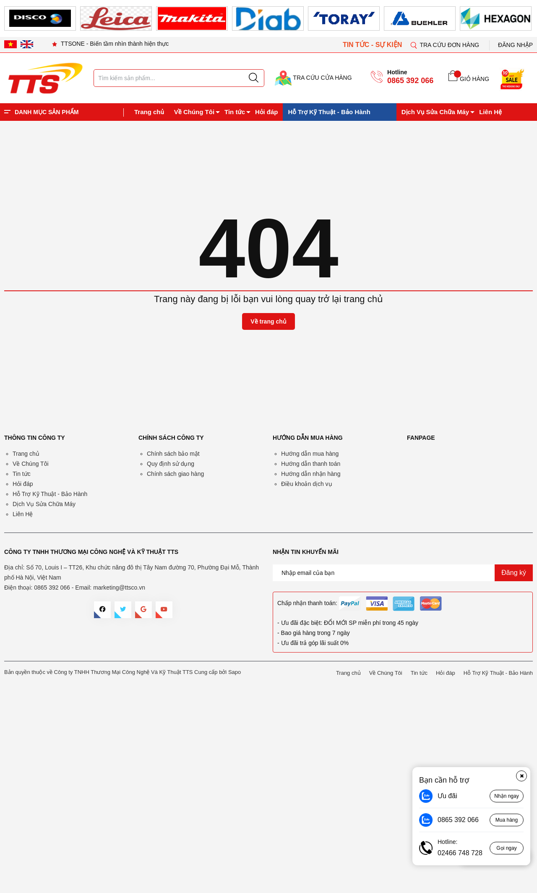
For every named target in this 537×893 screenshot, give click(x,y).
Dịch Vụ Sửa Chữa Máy (435, 111)
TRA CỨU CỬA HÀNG (313, 77)
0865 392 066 (410, 80)
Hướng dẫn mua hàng (310, 453)
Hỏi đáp (266, 111)
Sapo (234, 672)
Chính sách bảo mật (173, 453)
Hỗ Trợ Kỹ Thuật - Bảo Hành (329, 111)
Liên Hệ (490, 111)
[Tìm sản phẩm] (179, 78)
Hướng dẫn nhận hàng (310, 473)
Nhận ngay (506, 796)
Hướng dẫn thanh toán (310, 463)
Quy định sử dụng (170, 463)
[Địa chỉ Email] (403, 572)
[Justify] (254, 78)
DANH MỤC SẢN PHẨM (46, 112)
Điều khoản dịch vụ (306, 483)
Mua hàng (506, 820)
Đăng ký (513, 572)
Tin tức (234, 111)
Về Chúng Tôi (194, 111)
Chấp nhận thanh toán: (307, 603)
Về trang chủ (268, 321)
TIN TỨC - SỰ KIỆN (373, 44)
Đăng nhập (515, 45)
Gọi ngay (506, 848)
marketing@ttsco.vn (119, 587)
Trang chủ (149, 111)
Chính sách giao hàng (175, 473)
